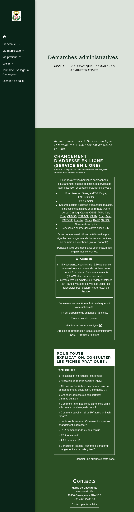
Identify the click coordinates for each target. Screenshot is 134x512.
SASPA (105, 220)
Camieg (74, 212)
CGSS (92, 212)
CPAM (93, 216)
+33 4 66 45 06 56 (84, 499)
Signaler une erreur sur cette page (95, 459)
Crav (101, 216)
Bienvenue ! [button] (10, 44)
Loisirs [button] (6, 63)
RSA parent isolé (70, 440)
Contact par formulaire (84, 504)
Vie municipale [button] (12, 50)
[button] (17, 37)
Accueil (61, 66)
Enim (108, 216)
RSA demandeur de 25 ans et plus (80, 430)
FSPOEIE (67, 220)
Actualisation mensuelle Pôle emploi (81, 375)
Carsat (84, 212)
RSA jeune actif (70, 435)
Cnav (63, 216)
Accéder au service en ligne (84, 325)
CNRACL (83, 216)
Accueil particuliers (68, 141)
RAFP (96, 220)
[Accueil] (17, 16)
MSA (101, 212)
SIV (107, 228)
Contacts (84, 481)
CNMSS (72, 216)
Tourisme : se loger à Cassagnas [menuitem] (15, 72)
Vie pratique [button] (10, 57)
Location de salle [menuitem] (13, 80)
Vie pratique (81, 66)
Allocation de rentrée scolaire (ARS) (81, 381)
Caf (107, 212)
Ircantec (78, 220)
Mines (88, 220)
